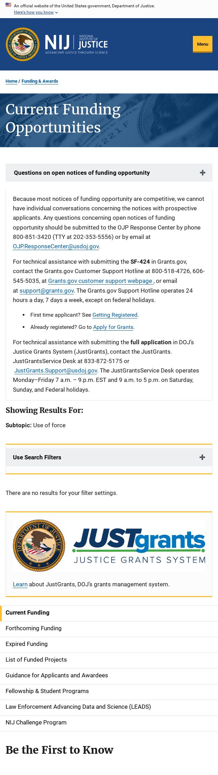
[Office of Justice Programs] (23, 44)
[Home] (76, 44)
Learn (20, 584)
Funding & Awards (40, 81)
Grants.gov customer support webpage (100, 280)
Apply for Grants (113, 327)
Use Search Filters (37, 457)
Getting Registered (114, 314)
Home (11, 81)
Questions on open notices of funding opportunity (81, 172)
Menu (202, 44)
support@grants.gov (47, 290)
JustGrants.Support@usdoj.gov (55, 370)
